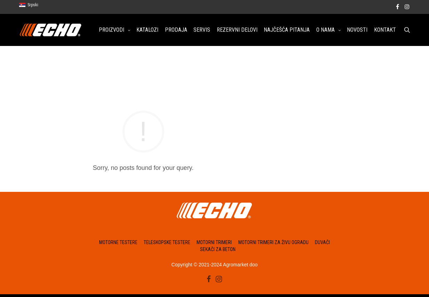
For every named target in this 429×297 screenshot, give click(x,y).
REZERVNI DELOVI (237, 30)
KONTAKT (385, 30)
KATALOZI (147, 30)
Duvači (322, 244)
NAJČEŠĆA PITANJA (287, 30)
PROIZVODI (111, 30)
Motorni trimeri (214, 244)
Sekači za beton (218, 249)
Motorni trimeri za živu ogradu (273, 244)
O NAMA (325, 30)
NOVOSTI (357, 30)
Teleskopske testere (167, 244)
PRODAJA (176, 30)
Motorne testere (118, 244)
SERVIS (201, 30)
